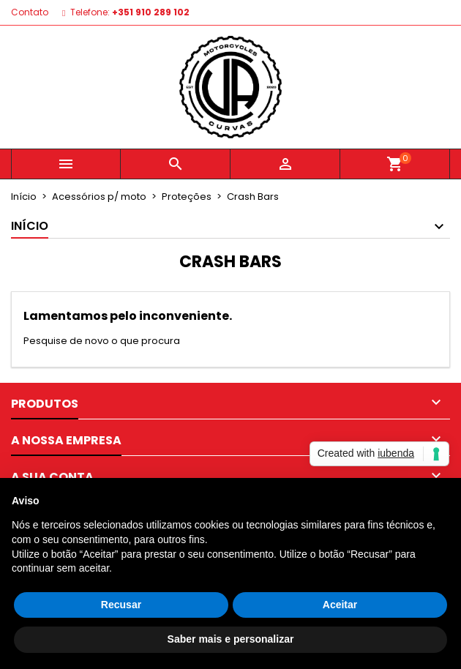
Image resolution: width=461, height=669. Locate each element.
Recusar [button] (121, 604)
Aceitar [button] (340, 604)
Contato (29, 12)
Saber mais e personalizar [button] (231, 639)
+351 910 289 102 (151, 12)
